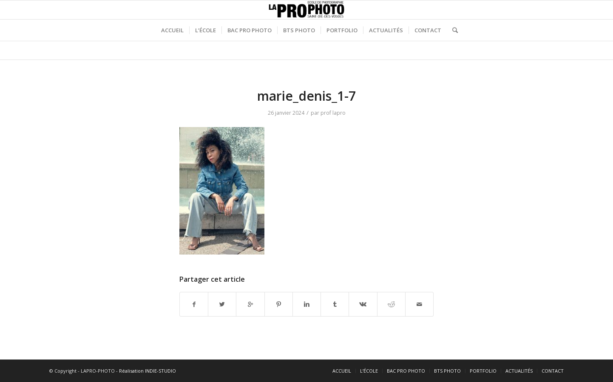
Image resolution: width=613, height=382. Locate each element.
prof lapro (333, 112)
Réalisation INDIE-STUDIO (147, 371)
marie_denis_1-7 (306, 96)
